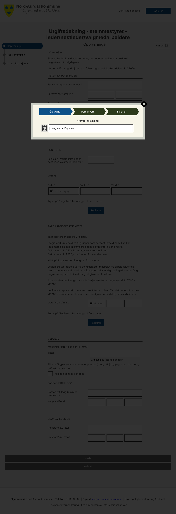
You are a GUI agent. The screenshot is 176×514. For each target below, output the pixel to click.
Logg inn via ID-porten (62, 128)
